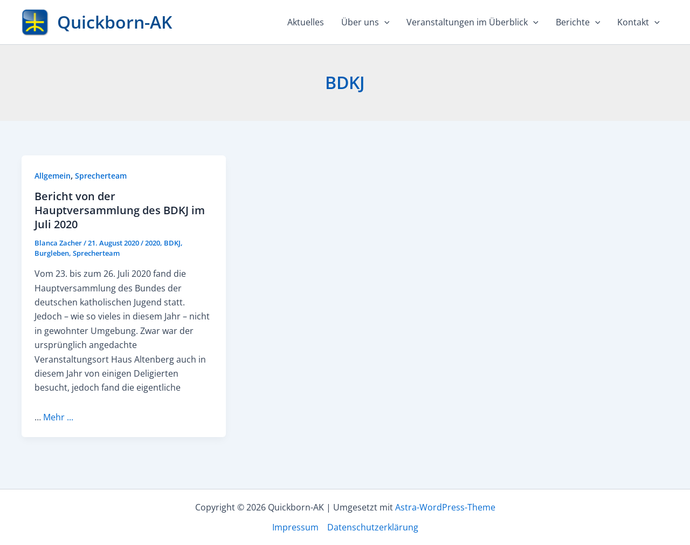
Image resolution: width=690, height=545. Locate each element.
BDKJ (172, 243)
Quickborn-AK (114, 21)
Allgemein (52, 176)
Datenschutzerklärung (372, 527)
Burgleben (51, 253)
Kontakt (638, 22)
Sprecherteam (101, 176)
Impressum (295, 527)
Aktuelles (305, 22)
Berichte (578, 22)
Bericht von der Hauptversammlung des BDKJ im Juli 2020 (119, 210)
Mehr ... (58, 417)
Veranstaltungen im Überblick (472, 22)
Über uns (365, 22)
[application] (384, 22)
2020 (152, 243)
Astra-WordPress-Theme (445, 507)
